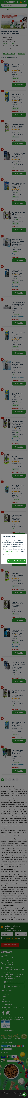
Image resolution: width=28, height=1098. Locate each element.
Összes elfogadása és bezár (16, 561)
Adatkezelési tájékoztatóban (10, 551)
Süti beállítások (7, 555)
